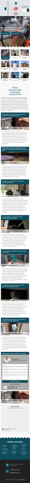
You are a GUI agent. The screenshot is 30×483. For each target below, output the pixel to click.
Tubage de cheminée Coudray (14, 452)
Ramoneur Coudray (24, 449)
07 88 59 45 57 (8, 12)
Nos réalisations (5, 33)
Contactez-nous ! (15, 33)
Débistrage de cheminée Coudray (24, 453)
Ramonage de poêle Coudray (5, 449)
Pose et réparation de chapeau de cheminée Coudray (15, 447)
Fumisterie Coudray (5, 446)
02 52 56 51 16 (8, 5)
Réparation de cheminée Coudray (5, 453)
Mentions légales (22, 479)
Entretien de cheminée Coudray (24, 445)
